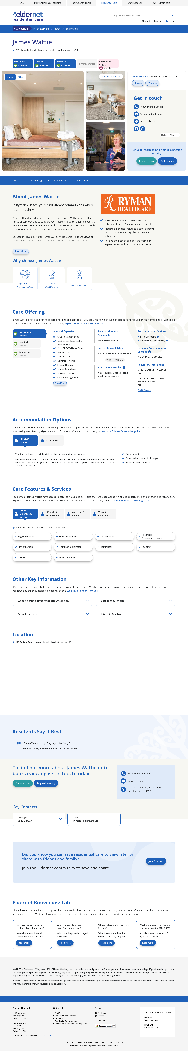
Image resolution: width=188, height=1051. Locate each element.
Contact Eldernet (21, 1008)
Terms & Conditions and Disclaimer (99, 1042)
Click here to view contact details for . (32, 1036)
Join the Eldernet (140, 76)
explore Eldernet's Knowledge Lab (84, 323)
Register (158, 21)
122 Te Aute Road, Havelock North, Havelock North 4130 (46, 49)
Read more (24, 942)
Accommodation (57, 180)
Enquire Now (146, 161)
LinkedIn (99, 1015)
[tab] (29, 333)
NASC (57, 1013)
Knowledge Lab (135, 2)
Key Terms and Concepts (65, 1015)
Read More (20, 251)
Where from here (161, 2)
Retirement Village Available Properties (71, 1023)
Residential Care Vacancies (66, 1021)
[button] (32, 536)
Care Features (80, 180)
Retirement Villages (81, 2)
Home (21, 2)
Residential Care (109, 2)
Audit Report (144, 390)
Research (59, 1018)
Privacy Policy (119, 1042)
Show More (60, 383)
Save (138, 83)
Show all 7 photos (111, 76)
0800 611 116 (151, 1027)
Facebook (100, 1013)
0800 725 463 (151, 1020)
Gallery (10, 77)
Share (152, 83)
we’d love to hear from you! (82, 590)
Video (20, 77)
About (17, 180)
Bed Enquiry (167, 161)
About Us (146, 21)
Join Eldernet (156, 861)
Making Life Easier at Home (47, 2)
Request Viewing (46, 783)
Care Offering (34, 180)
